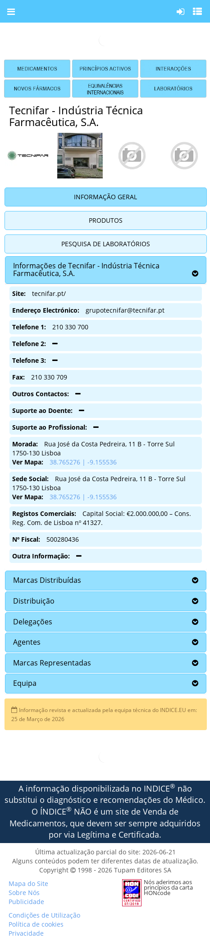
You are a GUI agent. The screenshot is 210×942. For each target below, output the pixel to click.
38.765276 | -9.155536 (83, 462)
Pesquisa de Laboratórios (105, 243)
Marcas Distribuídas (47, 580)
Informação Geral (105, 196)
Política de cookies (36, 924)
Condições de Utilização (44, 915)
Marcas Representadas (52, 663)
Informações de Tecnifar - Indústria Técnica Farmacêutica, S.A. (86, 270)
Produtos (106, 220)
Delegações (32, 622)
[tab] (105, 270)
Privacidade (26, 933)
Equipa (25, 683)
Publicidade (26, 901)
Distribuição (34, 601)
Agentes (27, 642)
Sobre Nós (24, 892)
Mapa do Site (28, 883)
